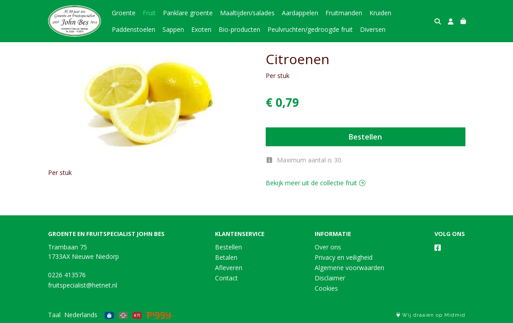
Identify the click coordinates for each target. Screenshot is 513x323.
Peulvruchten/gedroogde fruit (310, 29)
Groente (124, 13)
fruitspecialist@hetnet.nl (82, 285)
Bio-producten (239, 29)
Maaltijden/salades (247, 13)
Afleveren (228, 267)
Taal (54, 314)
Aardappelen (300, 13)
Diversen (373, 29)
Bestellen (365, 137)
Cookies (326, 288)
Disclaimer (330, 278)
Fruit (149, 13)
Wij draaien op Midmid (430, 315)
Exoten (201, 29)
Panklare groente (188, 13)
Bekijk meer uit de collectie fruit (315, 183)
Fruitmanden (343, 13)
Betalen (226, 257)
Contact (226, 278)
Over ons (328, 247)
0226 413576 (67, 275)
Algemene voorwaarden (349, 267)
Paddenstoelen (133, 29)
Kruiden (380, 13)
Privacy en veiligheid (344, 257)
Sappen (173, 29)
